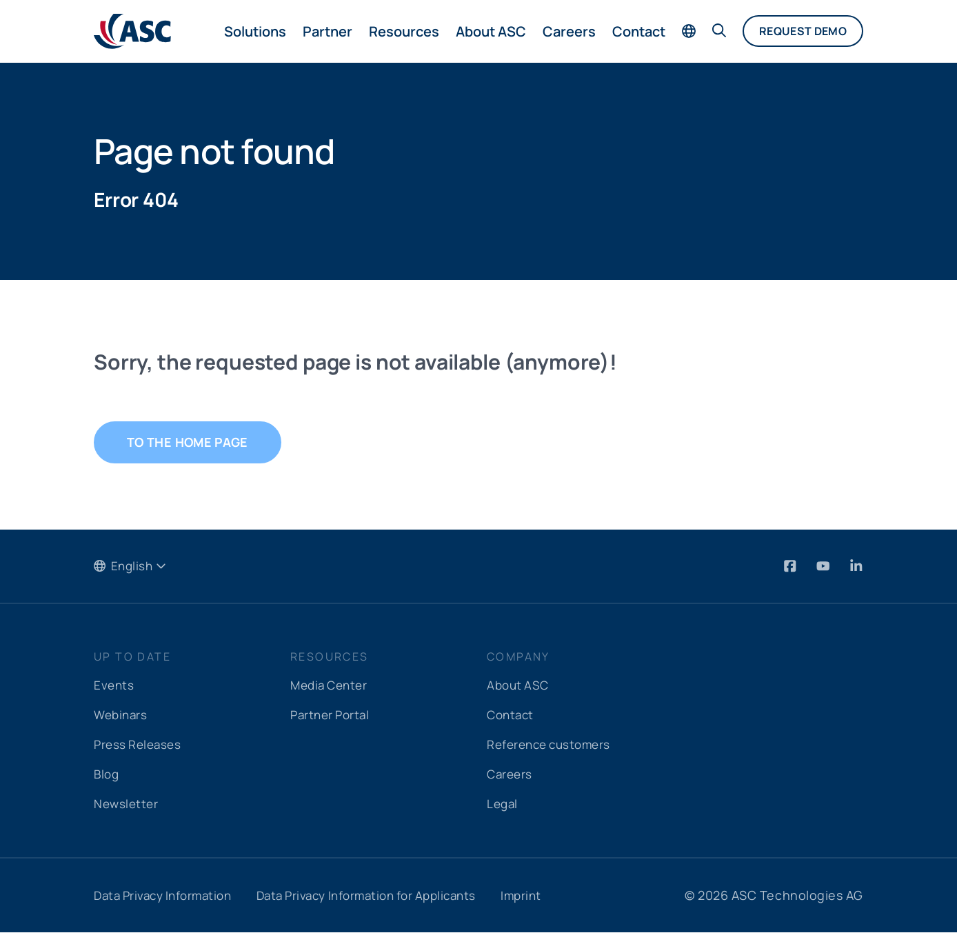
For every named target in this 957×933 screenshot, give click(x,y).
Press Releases (140, 744)
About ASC (491, 31)
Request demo (803, 31)
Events (114, 685)
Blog (107, 774)
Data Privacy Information (168, 895)
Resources (404, 31)
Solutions (255, 31)
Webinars (122, 715)
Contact (638, 31)
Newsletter (127, 804)
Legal (503, 804)
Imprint (549, 895)
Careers (569, 31)
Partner (327, 31)
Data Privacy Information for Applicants (385, 895)
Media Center (331, 685)
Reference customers (552, 744)
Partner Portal (332, 715)
